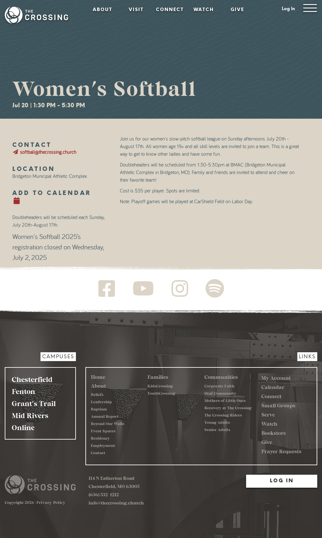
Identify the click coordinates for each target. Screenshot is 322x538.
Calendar (272, 387)
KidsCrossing (160, 386)
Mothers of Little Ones (225, 400)
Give (237, 9)
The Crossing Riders (223, 415)
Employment (103, 445)
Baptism (99, 409)
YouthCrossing (161, 393)
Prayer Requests (281, 451)
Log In (288, 8)
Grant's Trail (34, 403)
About (102, 9)
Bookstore (273, 433)
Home (98, 377)
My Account (276, 378)
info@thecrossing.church (116, 502)
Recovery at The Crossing (227, 407)
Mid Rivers (30, 415)
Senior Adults (217, 429)
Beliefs (97, 394)
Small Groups (278, 405)
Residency (100, 438)
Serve (268, 414)
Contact (98, 452)
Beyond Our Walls (107, 423)
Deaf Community (220, 393)
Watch (204, 9)
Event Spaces (103, 431)
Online (23, 427)
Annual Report (105, 416)
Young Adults (217, 422)
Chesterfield (32, 379)
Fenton (23, 391)
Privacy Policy (50, 502)
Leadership (101, 401)
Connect (170, 9)
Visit (136, 9)
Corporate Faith (219, 386)
